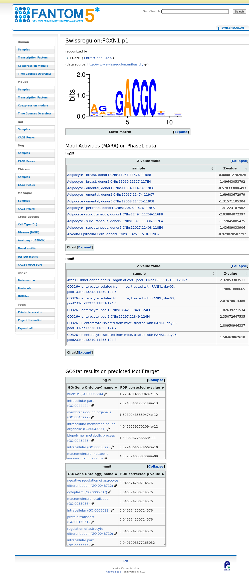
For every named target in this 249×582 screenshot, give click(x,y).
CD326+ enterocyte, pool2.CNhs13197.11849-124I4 (108, 316)
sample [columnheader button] (138, 168)
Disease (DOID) (28, 232)
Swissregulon (232, 28)
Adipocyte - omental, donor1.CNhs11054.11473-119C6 (110, 188)
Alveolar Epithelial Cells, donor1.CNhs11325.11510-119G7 (113, 234)
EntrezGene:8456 (98, 58)
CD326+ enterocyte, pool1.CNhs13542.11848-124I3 (108, 310)
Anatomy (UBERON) (32, 240)
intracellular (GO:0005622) (88, 447)
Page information (30, 320)
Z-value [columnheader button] (230, 168)
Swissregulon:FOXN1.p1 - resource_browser (54, 11)
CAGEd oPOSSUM (30, 264)
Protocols (24, 288)
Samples (24, 49)
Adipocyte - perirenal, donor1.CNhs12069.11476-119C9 (111, 208)
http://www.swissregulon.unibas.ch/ (115, 64)
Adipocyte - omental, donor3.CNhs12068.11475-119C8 (110, 201)
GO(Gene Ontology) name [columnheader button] (90, 387)
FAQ (125, 561)
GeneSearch (151, 11)
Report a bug (113, 571)
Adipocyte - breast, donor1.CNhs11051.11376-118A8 (109, 175)
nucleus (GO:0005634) (85, 394)
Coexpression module (33, 65)
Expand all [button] (25, 328)
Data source (26, 280)
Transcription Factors (33, 57)
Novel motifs (27, 248)
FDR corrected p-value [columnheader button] (140, 387)
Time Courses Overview (34, 73)
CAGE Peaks (26, 137)
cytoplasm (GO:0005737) (87, 492)
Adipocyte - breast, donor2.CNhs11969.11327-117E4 (109, 181)
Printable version (30, 312)
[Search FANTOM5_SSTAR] (195, 11)
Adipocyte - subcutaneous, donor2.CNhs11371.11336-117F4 (115, 221)
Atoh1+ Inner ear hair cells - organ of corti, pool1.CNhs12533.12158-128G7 (127, 280)
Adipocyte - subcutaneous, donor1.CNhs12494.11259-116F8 (115, 214)
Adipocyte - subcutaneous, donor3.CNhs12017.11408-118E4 (115, 227)
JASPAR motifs (28, 256)
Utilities (23, 296)
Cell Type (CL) (27, 224)
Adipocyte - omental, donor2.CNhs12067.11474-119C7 (110, 194)
